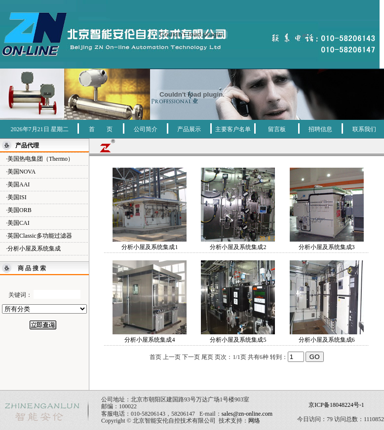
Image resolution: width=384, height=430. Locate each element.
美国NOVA (21, 171)
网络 (254, 420)
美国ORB (19, 210)
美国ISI (17, 197)
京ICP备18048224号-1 (336, 404)
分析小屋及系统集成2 (238, 247)
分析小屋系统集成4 (149, 339)
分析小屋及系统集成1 (149, 247)
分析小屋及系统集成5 (238, 339)
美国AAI (18, 184)
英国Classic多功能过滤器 (39, 235)
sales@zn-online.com (247, 413)
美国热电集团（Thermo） (40, 158)
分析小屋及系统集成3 (327, 247)
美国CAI (18, 222)
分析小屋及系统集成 (34, 248)
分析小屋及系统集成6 (327, 339)
